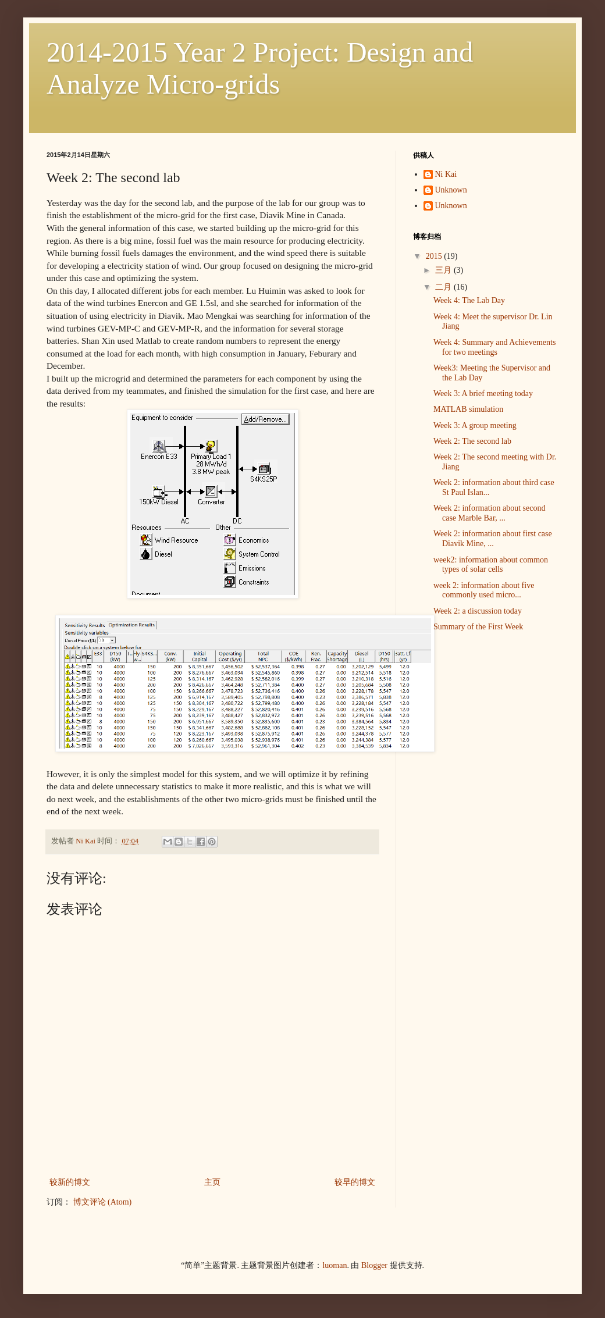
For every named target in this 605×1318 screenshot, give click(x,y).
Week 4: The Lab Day (469, 300)
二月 (444, 287)
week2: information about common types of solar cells (490, 564)
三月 (444, 270)
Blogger (374, 1265)
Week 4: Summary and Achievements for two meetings (494, 347)
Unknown (451, 190)
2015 (435, 256)
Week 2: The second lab (472, 441)
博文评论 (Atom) (102, 1202)
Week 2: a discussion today (477, 611)
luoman (334, 1265)
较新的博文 (69, 1182)
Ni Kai (446, 174)
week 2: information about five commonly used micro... (483, 590)
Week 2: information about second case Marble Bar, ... (489, 513)
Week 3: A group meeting (475, 425)
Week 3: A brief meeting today (483, 393)
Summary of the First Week (478, 626)
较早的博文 (354, 1182)
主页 (212, 1182)
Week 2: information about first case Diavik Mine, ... (492, 538)
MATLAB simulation (468, 409)
